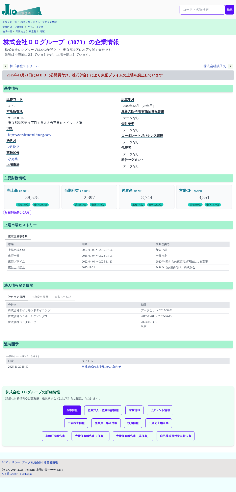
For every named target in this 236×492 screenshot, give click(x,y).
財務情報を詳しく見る (17, 212)
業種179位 (137, 204)
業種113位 (80, 204)
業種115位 (195, 204)
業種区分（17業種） (13, 26)
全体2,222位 (155, 204)
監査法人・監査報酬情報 (103, 410)
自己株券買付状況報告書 (175, 436)
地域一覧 (7, 31)
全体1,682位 (40, 204)
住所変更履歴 (39, 296)
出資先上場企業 (158, 423)
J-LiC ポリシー (11, 462)
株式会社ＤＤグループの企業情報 (39, 22)
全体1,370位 (212, 204)
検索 (230, 9)
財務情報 (134, 410)
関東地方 (20, 31)
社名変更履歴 (16, 296)
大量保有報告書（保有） (90, 436)
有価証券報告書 (55, 436)
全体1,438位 (97, 204)
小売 (30, 26)
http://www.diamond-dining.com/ (29, 135)
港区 (42, 31)
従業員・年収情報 (106, 423)
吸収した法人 (63, 296)
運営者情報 (51, 462)
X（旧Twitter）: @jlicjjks (17, 473)
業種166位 (23, 204)
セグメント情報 (160, 410)
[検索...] (202, 10)
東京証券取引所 (18, 236)
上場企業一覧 (9, 22)
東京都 (32, 31)
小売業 (40, 26)
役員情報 (133, 423)
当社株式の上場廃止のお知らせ (101, 366)
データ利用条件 (32, 462)
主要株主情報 (76, 423)
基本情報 (72, 410)
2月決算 (13, 147)
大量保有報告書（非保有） (133, 436)
